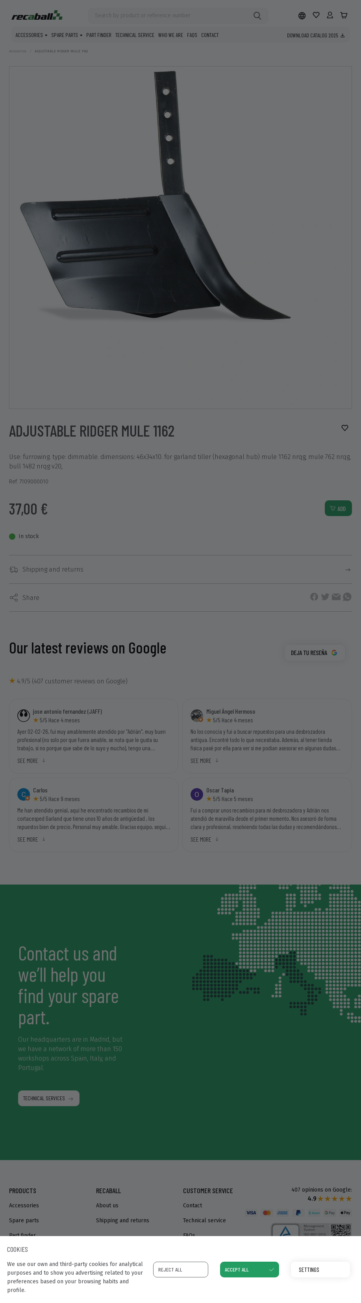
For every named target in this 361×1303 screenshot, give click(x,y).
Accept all (237, 1269)
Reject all (170, 1269)
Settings (309, 1269)
